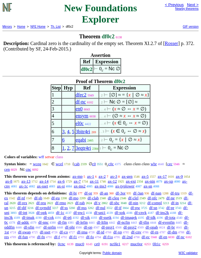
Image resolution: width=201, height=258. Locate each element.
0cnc (61, 244)
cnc (28, 169)
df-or (88, 193)
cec (169, 164)
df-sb (38, 198)
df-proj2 (130, 227)
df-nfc (152, 198)
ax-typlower (125, 186)
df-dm (172, 232)
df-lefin (82, 222)
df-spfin (49, 227)
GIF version (191, 26)
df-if (117, 207)
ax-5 (145, 176)
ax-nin (150, 181)
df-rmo (60, 202)
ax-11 (94, 181)
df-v (97, 202)
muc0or (137, 244)
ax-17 (162, 176)
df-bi (73, 193)
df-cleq (113, 198)
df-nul (101, 207)
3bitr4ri (83, 131)
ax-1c (23, 186)
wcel (59, 164)
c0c (111, 164)
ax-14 (43, 181)
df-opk (41, 212)
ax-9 (179, 176)
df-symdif (43, 207)
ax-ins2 (79, 186)
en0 (79, 108)
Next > (193, 4)
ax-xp (168, 181)
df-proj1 (108, 227)
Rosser (171, 43)
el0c (80, 123)
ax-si (61, 186)
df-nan (156, 193)
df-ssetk (105, 217)
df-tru (175, 193)
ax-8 (8, 181)
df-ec (146, 237)
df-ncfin (123, 222)
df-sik (85, 217)
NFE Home (38, 26)
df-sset (45, 232)
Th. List (56, 26)
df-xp (117, 232)
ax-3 (113, 176)
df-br (171, 227)
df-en (163, 237)
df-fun (23, 237)
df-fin (62, 222)
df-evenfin (166, 222)
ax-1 (90, 176)
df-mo (73, 198)
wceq (37, 164)
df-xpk (120, 212)
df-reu (41, 202)
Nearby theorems (187, 8)
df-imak (28, 217)
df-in (174, 202)
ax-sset (42, 186)
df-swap (24, 232)
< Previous (174, 4)
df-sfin (29, 227)
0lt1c (156, 244)
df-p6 (67, 217)
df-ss (64, 207)
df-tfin (144, 222)
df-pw (135, 207)
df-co (63, 232)
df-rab (80, 202)
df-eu (55, 198)
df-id (100, 232)
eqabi (81, 139)
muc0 (79, 244)
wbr (154, 164)
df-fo (90, 237)
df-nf (21, 198)
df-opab (151, 227)
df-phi (70, 227)
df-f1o (108, 237)
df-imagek (128, 217)
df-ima (82, 232)
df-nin (133, 202)
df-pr (170, 207)
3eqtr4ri (83, 148)
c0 (94, 164)
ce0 (97, 244)
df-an (104, 193)
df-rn (154, 232)
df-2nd (127, 237)
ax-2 (102, 176)
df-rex (22, 202)
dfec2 (81, 94)
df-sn (153, 207)
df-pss (82, 207)
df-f (57, 237)
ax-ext (131, 181)
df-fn (41, 237)
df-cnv (136, 232)
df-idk (151, 217)
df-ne (170, 198)
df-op (88, 227)
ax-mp (78, 176)
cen (7, 169)
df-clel (133, 198)
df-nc (81, 101)
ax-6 (61, 181)
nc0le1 (115, 244)
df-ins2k (162, 212)
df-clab (93, 198)
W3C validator (188, 253)
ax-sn (148, 186)
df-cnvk (140, 212)
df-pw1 (79, 212)
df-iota (170, 217)
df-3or (121, 193)
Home (21, 26)
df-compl (154, 202)
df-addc (23, 222)
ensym (82, 115)
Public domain (112, 253)
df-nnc (43, 222)
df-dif (22, 207)
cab (77, 164)
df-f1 (73, 237)
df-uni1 (100, 212)
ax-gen (127, 176)
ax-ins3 (100, 186)
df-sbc (114, 202)
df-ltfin (102, 222)
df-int (22, 212)
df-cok (49, 217)
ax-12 (112, 181)
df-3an (138, 193)
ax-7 (77, 181)
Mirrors (7, 26)
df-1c (60, 212)
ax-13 (26, 181)
